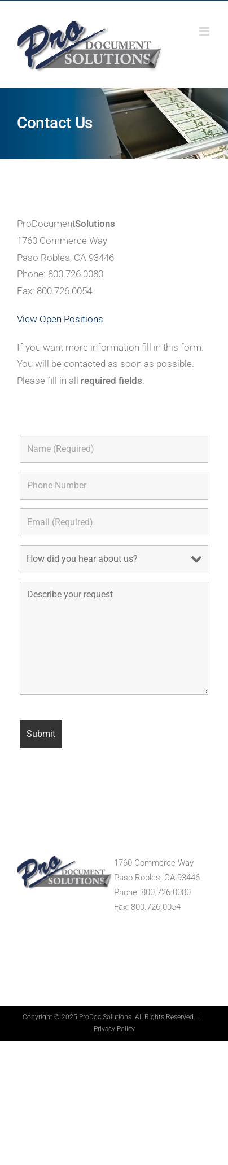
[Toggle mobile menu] (205, 31)
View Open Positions (60, 319)
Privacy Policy (114, 1029)
